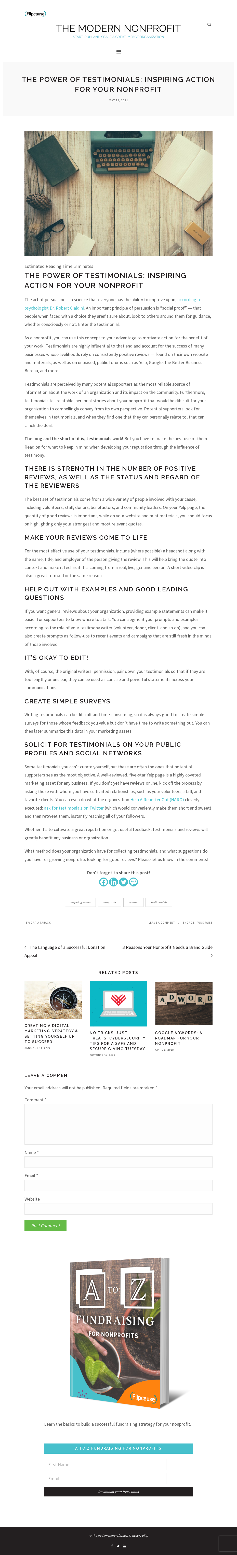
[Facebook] (103, 882)
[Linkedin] (113, 882)
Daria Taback (41, 922)
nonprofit (109, 902)
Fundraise (204, 922)
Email (31, 1175)
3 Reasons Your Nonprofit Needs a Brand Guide (168, 947)
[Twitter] (123, 882)
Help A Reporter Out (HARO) (157, 799)
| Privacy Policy (138, 1535)
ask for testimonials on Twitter (74, 808)
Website (32, 1199)
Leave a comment (162, 922)
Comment (35, 1100)
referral (133, 902)
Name (31, 1152)
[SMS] (133, 882)
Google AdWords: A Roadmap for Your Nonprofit (178, 1038)
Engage (189, 922)
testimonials (159, 902)
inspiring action (80, 902)
